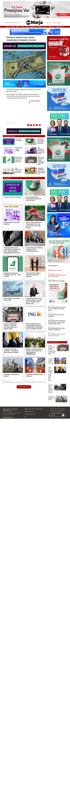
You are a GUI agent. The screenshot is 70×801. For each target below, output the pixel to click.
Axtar (59, 22)
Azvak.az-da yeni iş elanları (55, 270)
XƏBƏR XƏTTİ (51, 26)
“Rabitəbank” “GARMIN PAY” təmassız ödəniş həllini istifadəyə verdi (41, 171)
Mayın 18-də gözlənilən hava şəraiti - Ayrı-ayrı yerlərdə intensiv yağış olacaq (57, 309)
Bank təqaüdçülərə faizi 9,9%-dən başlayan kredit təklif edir (40, 150)
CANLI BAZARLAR (59, 26)
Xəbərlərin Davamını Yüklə (23, 386)
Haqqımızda (7, 22)
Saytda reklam (14, 22)
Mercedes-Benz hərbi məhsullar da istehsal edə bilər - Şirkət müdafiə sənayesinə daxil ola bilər (56, 322)
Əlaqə (19, 22)
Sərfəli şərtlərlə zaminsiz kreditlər (18, 149)
